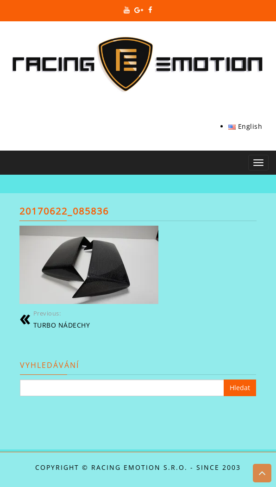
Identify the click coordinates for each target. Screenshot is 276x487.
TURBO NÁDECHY (61, 319)
